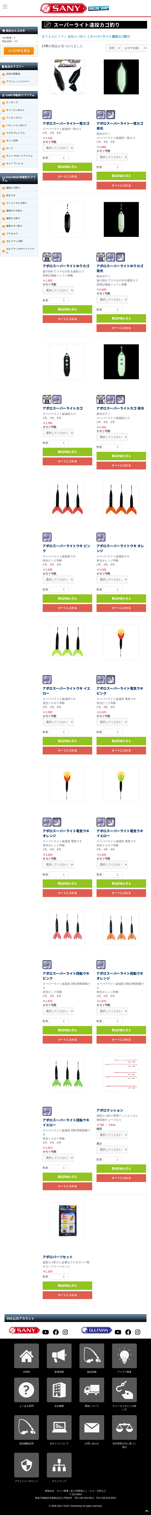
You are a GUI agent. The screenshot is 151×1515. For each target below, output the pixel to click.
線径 (99, 1128)
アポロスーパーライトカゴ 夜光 (120, 408)
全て (45, 36)
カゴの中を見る (19, 50)
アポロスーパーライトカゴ (63, 408)
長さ (99, 1143)
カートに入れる (67, 176)
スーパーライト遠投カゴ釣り (110, 36)
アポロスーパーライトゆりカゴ (66, 265)
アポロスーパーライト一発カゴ (66, 123)
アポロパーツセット (58, 1256)
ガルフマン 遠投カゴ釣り (69, 36)
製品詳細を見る (67, 166)
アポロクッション (110, 1110)
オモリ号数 (49, 141)
